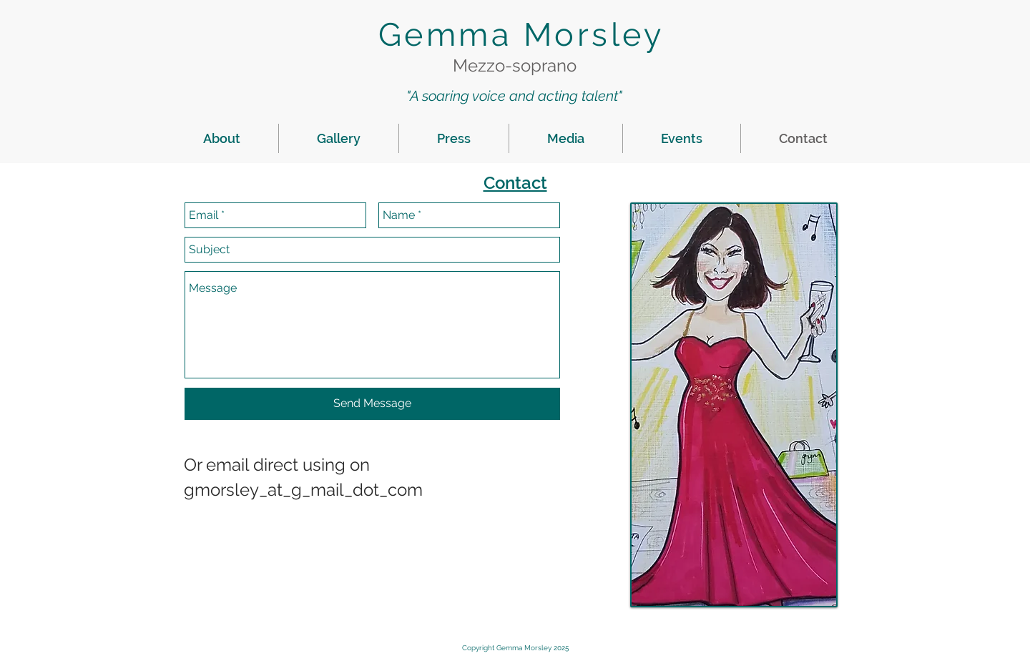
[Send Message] (372, 404)
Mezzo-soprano (515, 65)
